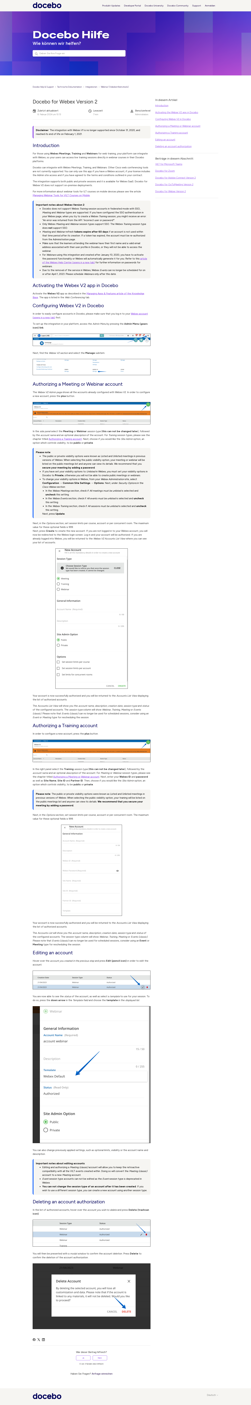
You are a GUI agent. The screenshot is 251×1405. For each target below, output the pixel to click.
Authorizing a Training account (65, 439)
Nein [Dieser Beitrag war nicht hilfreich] (100, 1358)
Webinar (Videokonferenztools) (115, 87)
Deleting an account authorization (173, 146)
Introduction (161, 105)
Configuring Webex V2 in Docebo (173, 119)
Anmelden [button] (210, 5)
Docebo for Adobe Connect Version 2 (175, 177)
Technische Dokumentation (69, 87)
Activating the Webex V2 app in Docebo (176, 112)
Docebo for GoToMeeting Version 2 (174, 184)
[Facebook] (34, 1339)
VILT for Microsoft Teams (168, 164)
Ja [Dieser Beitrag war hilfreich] (83, 1358)
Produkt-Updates (111, 5)
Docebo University (154, 5)
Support (196, 5)
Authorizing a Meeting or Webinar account (76, 776)
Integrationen (91, 87)
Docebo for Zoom (165, 170)
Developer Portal (132, 5)
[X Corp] (38, 1339)
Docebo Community (177, 5)
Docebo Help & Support (43, 87)
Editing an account (165, 139)
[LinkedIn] (43, 1339)
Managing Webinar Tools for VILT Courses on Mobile (61, 195)
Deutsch (212, 1395)
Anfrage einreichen (102, 1373)
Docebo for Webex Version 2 (170, 191)
